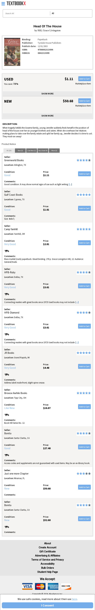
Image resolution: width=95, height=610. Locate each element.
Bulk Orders (47, 567)
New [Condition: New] (6, 488)
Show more (47, 93)
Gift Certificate (47, 551)
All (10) (9, 150)
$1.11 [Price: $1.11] (46, 175)
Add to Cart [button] (84, 78)
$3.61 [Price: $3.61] (46, 287)
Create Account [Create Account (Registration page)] (47, 547)
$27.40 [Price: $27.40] (47, 448)
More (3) (54, 150)
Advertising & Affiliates (47, 555)
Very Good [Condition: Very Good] (10, 244)
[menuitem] (85, 3)
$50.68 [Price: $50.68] (47, 488)
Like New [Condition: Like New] (9, 408)
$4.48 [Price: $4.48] (46, 367)
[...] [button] (70, 184)
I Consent (47, 605)
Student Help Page (47, 571)
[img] (27, 586)
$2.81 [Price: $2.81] (46, 244)
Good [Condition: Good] (7, 175)
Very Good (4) (43, 150)
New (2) (20, 150)
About (47, 543)
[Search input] (47, 13)
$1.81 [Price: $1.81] (46, 209)
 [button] (3, 3)
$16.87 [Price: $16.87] (47, 408)
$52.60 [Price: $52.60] (47, 520)
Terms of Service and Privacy (47, 559)
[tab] (9, 150)
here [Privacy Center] (74, 599)
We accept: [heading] (47, 579)
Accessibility (47, 563)
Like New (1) (31, 150)
